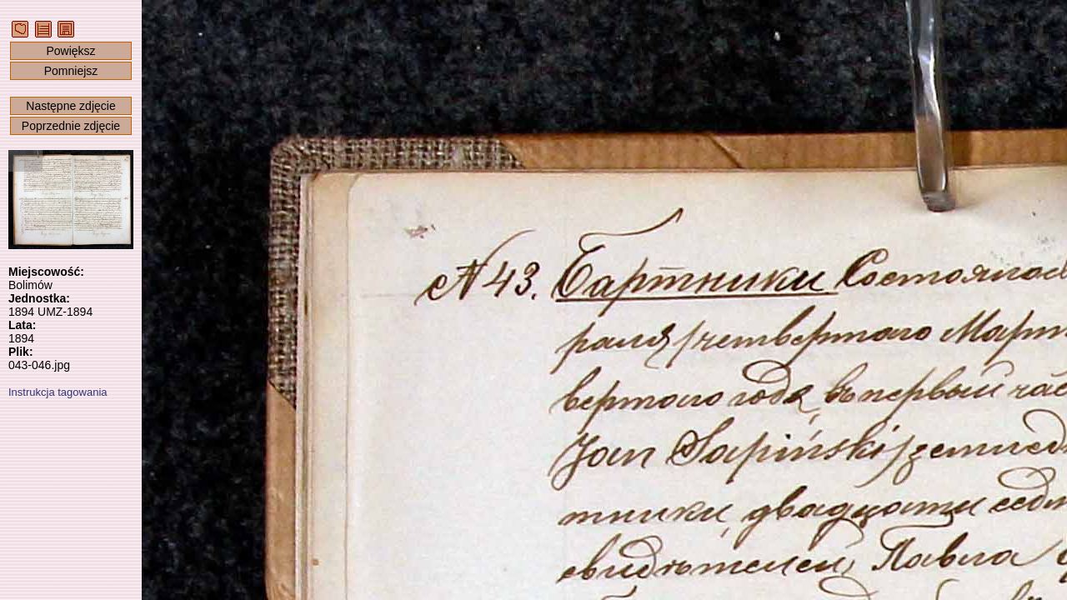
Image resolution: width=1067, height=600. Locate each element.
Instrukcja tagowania (58, 392)
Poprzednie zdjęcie (71, 125)
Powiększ (70, 51)
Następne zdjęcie (70, 105)
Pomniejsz (71, 71)
